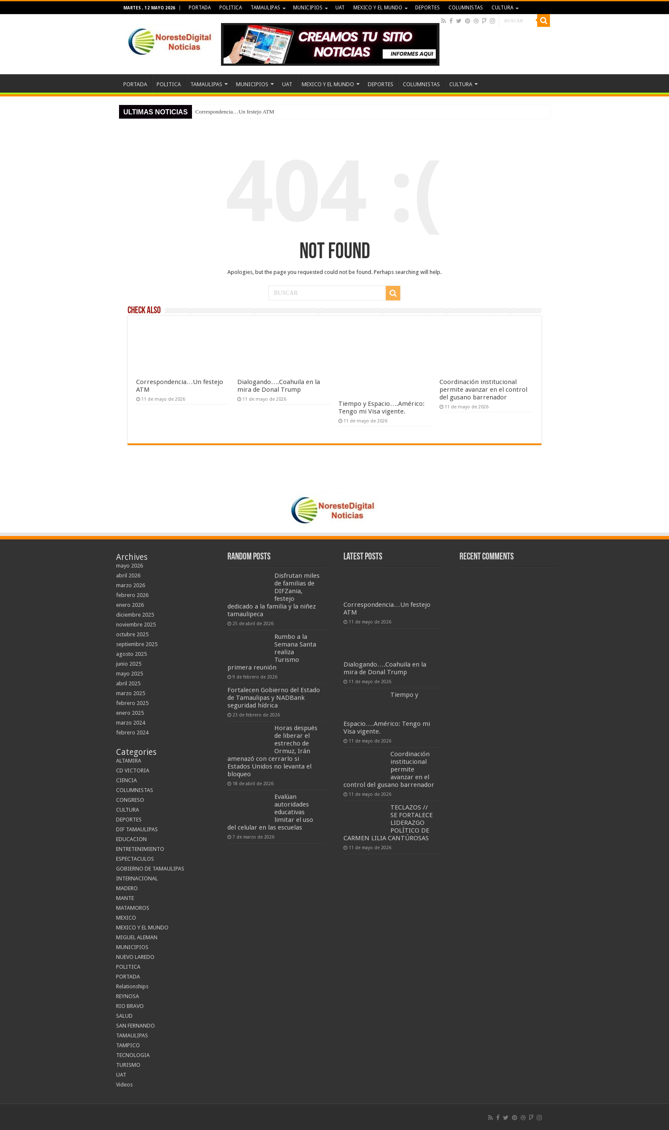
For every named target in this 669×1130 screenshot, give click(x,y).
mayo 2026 (129, 565)
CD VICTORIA (132, 770)
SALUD (124, 1016)
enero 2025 (130, 713)
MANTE (125, 898)
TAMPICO (128, 1045)
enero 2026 (130, 605)
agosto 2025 (131, 654)
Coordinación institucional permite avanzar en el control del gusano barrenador (483, 389)
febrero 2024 (132, 732)
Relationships (132, 986)
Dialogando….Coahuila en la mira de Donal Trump (278, 385)
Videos (124, 1084)
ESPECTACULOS (135, 859)
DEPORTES (427, 8)
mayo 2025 (129, 673)
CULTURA (502, 8)
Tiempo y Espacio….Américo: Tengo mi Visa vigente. (381, 407)
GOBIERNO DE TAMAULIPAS (150, 868)
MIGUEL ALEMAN (136, 937)
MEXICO (126, 917)
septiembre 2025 (136, 644)
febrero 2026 (132, 595)
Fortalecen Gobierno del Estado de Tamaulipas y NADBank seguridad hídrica (273, 697)
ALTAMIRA (128, 760)
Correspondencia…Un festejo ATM (234, 111)
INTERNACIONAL (137, 878)
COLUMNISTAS (465, 8)
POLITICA (230, 8)
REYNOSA (127, 996)
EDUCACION (131, 839)
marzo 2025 (130, 693)
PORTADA (200, 8)
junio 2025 (128, 664)
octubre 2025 (132, 634)
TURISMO (128, 1065)
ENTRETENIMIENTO (140, 849)
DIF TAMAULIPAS (137, 829)
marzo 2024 (130, 722)
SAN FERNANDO (135, 1025)
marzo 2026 (130, 585)
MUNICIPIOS (308, 8)
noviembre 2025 (136, 624)
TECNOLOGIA (133, 1055)
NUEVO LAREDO (135, 957)
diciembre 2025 (135, 615)
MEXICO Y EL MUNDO (377, 8)
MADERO (127, 888)
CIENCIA (126, 780)
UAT (340, 8)
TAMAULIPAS (265, 8)
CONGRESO (130, 800)
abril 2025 (128, 683)
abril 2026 (128, 575)
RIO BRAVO (130, 1006)
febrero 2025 (132, 703)
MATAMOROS (132, 908)
